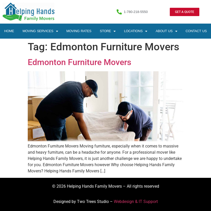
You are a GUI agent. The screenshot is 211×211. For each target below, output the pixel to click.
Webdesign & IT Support (136, 201)
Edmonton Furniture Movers (79, 62)
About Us (166, 31)
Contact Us (196, 31)
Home (9, 31)
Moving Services (40, 31)
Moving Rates (78, 31)
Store (108, 31)
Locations (135, 31)
